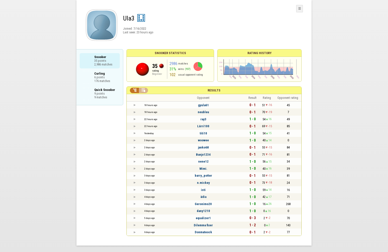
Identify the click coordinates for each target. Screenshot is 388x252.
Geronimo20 (203, 204)
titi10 (203, 133)
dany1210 (203, 211)
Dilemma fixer (203, 225)
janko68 (203, 147)
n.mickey (203, 183)
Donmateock (203, 232)
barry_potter (203, 175)
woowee (203, 140)
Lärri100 (203, 126)
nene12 (203, 161)
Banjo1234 (203, 154)
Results (214, 90)
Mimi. (203, 168)
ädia (203, 197)
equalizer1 (203, 218)
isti (203, 190)
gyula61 (203, 105)
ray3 (203, 119)
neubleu (203, 112)
